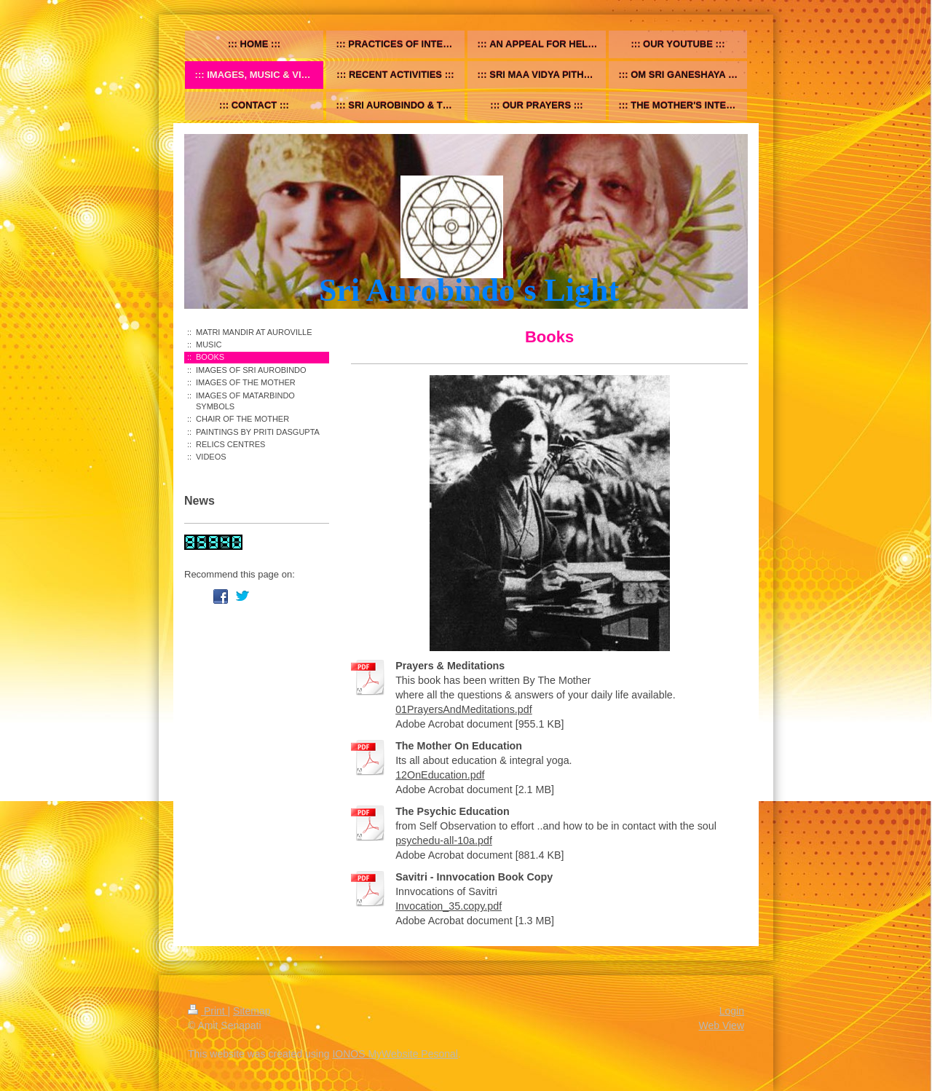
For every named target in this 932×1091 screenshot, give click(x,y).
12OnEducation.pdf (439, 775)
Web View (721, 1025)
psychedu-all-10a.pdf (443, 840)
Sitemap (251, 1011)
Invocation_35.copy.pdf (448, 906)
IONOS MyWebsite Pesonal (394, 1054)
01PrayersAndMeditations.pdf (463, 709)
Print (208, 1011)
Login (731, 1011)
